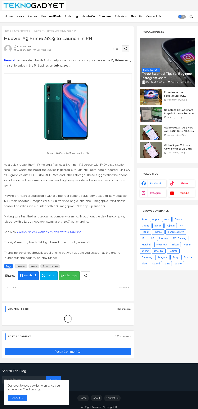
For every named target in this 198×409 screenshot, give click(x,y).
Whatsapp (71, 275)
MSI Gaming (179, 238)
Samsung (147, 257)
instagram (155, 193)
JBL (144, 238)
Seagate (162, 257)
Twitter (51, 275)
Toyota (187, 257)
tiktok (184, 183)
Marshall (146, 244)
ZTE (167, 263)
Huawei (9, 60)
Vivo (144, 263)
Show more (124, 309)
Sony (175, 257)
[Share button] (85, 275)
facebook (155, 183)
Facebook (30, 275)
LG (152, 238)
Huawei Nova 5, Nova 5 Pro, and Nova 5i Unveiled (49, 232)
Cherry (145, 225)
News (20, 16)
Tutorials (121, 16)
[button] (182, 17)
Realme (173, 251)
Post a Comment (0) (68, 351)
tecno (178, 263)
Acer (144, 219)
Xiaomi (156, 263)
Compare (105, 16)
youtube (184, 193)
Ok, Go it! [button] (17, 397)
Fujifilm (171, 225)
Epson (158, 225)
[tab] (9, 16)
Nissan (187, 244)
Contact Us (153, 16)
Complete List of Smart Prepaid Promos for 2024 (179, 112)
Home (9, 16)
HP (181, 225)
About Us (136, 16)
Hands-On (88, 16)
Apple (155, 219)
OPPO (145, 251)
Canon (178, 219)
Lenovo (163, 238)
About (96, 398)
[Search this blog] (24, 379)
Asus (166, 219)
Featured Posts (51, 16)
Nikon (175, 244)
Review (33, 16)
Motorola (161, 244)
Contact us (112, 398)
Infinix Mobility (176, 232)
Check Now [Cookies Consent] (30, 389)
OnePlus (159, 251)
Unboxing (71, 16)
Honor (145, 232)
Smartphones (22, 30)
